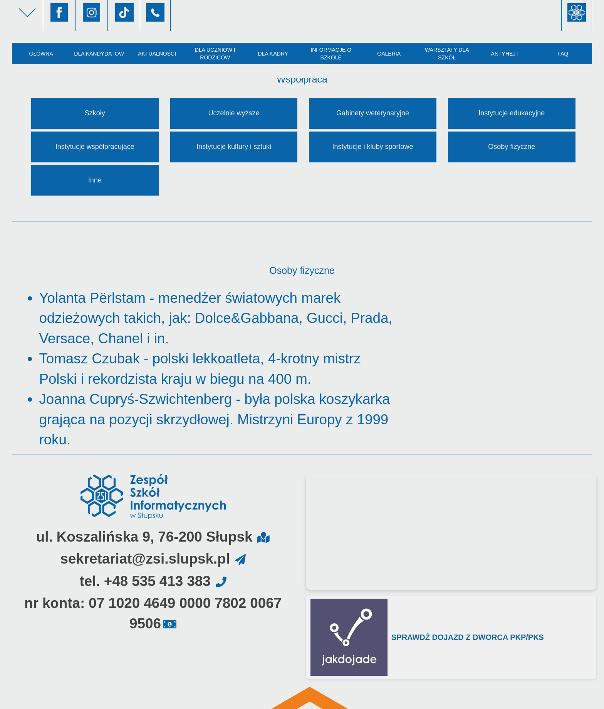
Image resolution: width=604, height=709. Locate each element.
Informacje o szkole (330, 54)
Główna (41, 54)
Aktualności (157, 54)
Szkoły (95, 113)
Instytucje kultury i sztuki (233, 146)
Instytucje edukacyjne (511, 113)
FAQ (562, 54)
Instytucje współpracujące (94, 146)
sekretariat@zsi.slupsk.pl (145, 559)
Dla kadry (273, 54)
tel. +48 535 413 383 (144, 581)
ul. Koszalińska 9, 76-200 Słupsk (144, 537)
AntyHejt (505, 54)
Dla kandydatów (99, 54)
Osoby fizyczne (511, 146)
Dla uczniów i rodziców (215, 54)
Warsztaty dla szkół (447, 54)
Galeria (389, 54)
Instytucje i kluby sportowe (372, 146)
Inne (95, 180)
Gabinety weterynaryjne (372, 113)
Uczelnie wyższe (233, 113)
